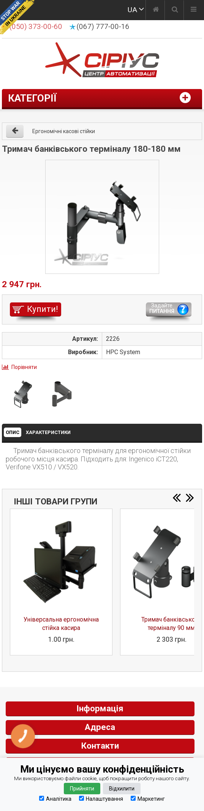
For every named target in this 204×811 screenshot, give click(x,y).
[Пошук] (175, 10)
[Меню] (193, 10)
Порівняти (24, 367)
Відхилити (121, 789)
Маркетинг (148, 798)
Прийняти (82, 789)
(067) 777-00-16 (103, 26)
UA (132, 9)
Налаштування (101, 798)
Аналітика (55, 798)
